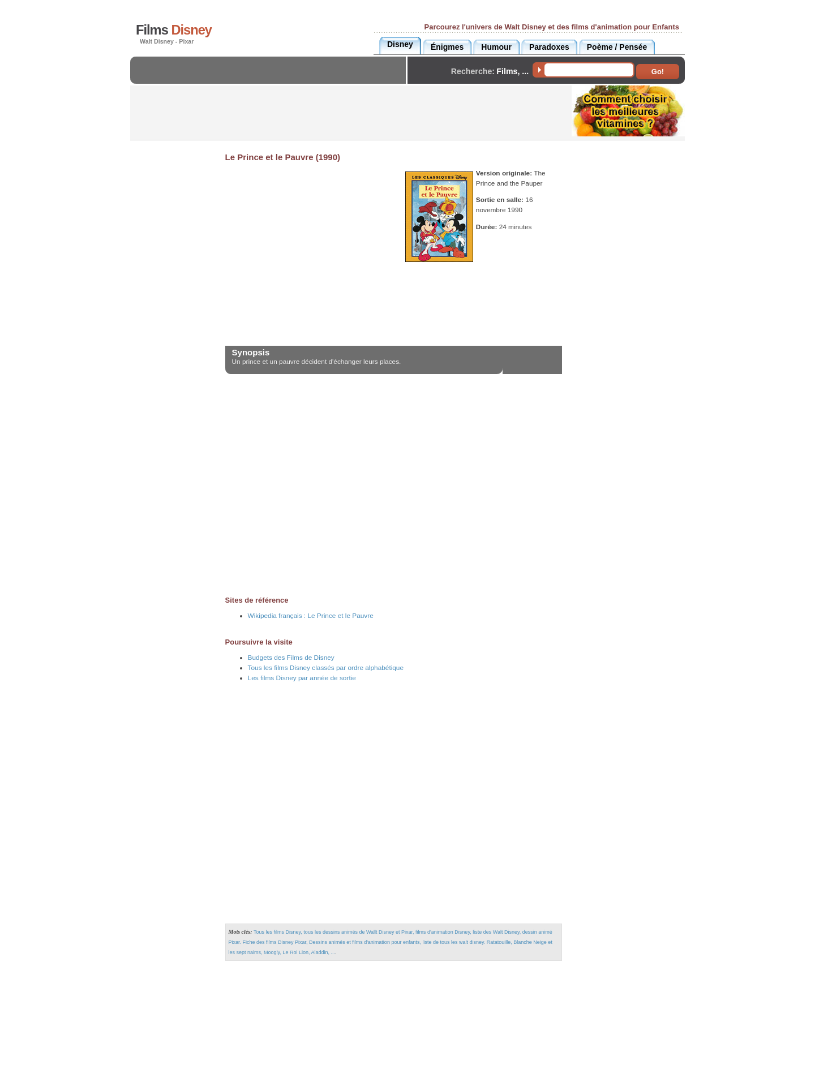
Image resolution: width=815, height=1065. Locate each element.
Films (174, 30)
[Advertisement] (271, 79)
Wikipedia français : (311, 616)
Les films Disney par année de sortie (302, 678)
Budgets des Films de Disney (291, 658)
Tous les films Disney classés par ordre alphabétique (326, 668)
